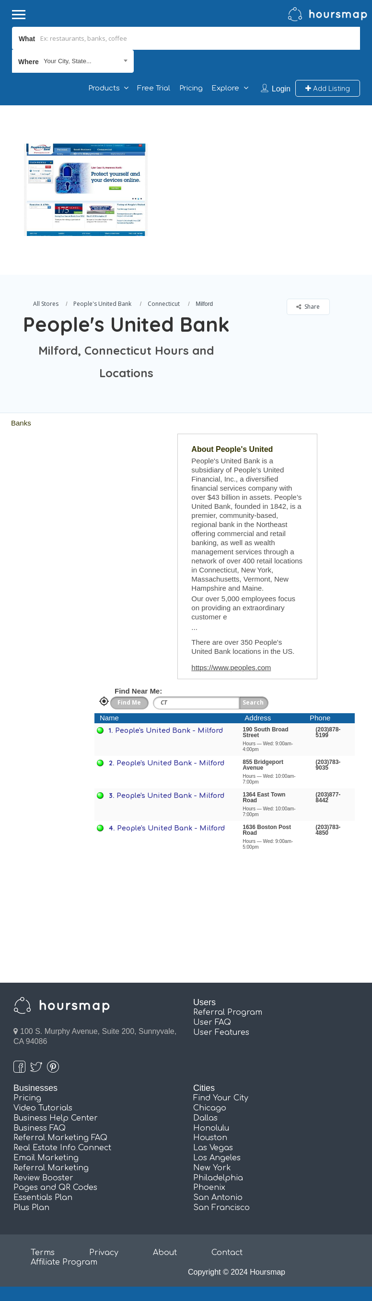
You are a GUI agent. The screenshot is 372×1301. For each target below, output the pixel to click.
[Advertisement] (256, 172)
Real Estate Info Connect (62, 1148)
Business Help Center (55, 1118)
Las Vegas (213, 1148)
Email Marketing (46, 1158)
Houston (210, 1137)
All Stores (45, 304)
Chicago (209, 1108)
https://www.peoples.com (231, 667)
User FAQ (212, 1022)
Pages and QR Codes (55, 1187)
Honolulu (211, 1128)
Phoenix (209, 1187)
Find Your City (220, 1098)
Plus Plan (31, 1207)
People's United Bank (102, 304)
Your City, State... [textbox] (68, 61)
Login (281, 89)
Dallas (205, 1118)
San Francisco (221, 1207)
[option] (86, 190)
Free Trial (153, 88)
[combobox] (72, 61)
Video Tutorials (42, 1108)
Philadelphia (218, 1178)
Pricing (191, 88)
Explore (225, 88)
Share (308, 307)
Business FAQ (39, 1128)
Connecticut (164, 304)
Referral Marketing (51, 1168)
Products (104, 88)
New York (212, 1168)
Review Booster (43, 1178)
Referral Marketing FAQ (60, 1137)
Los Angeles (217, 1158)
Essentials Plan (42, 1197)
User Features (221, 1032)
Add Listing (327, 88)
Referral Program (227, 1012)
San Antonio (218, 1197)
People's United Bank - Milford (169, 730)
